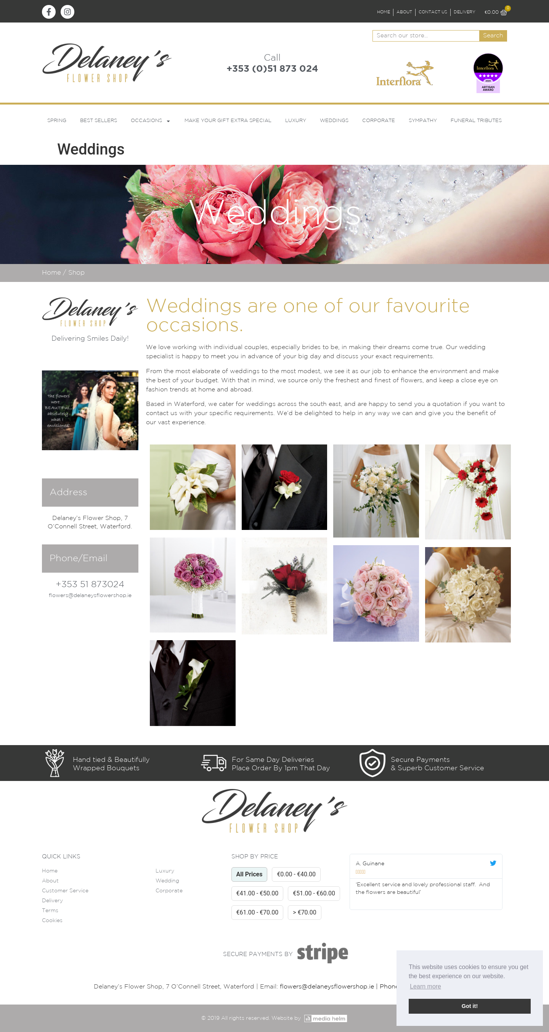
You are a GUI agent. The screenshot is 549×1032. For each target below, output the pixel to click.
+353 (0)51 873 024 (272, 69)
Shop (76, 273)
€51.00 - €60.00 (314, 893)
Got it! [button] (470, 1006)
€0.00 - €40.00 (296, 874)
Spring (56, 121)
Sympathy (423, 121)
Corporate (378, 121)
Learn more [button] (425, 986)
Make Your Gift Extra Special (228, 121)
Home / (55, 273)
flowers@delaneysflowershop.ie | (330, 987)
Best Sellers (98, 121)
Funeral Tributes (476, 121)
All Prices (249, 874)
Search (493, 36)
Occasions (151, 121)
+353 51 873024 (90, 585)
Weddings (334, 121)
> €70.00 (304, 912)
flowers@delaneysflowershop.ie (90, 595)
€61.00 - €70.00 (257, 912)
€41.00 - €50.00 (257, 893)
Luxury (295, 121)
